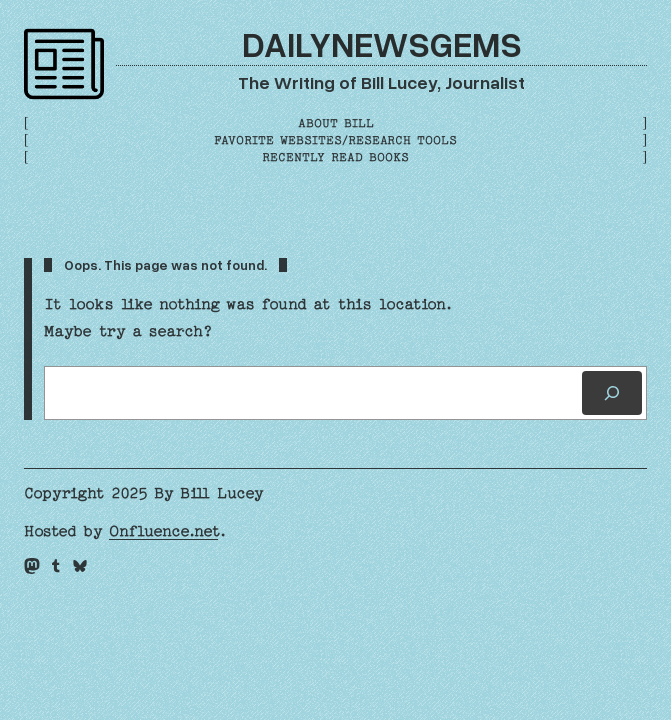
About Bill (336, 123)
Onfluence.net (163, 531)
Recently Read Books (335, 157)
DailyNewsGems (382, 43)
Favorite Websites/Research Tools (335, 140)
